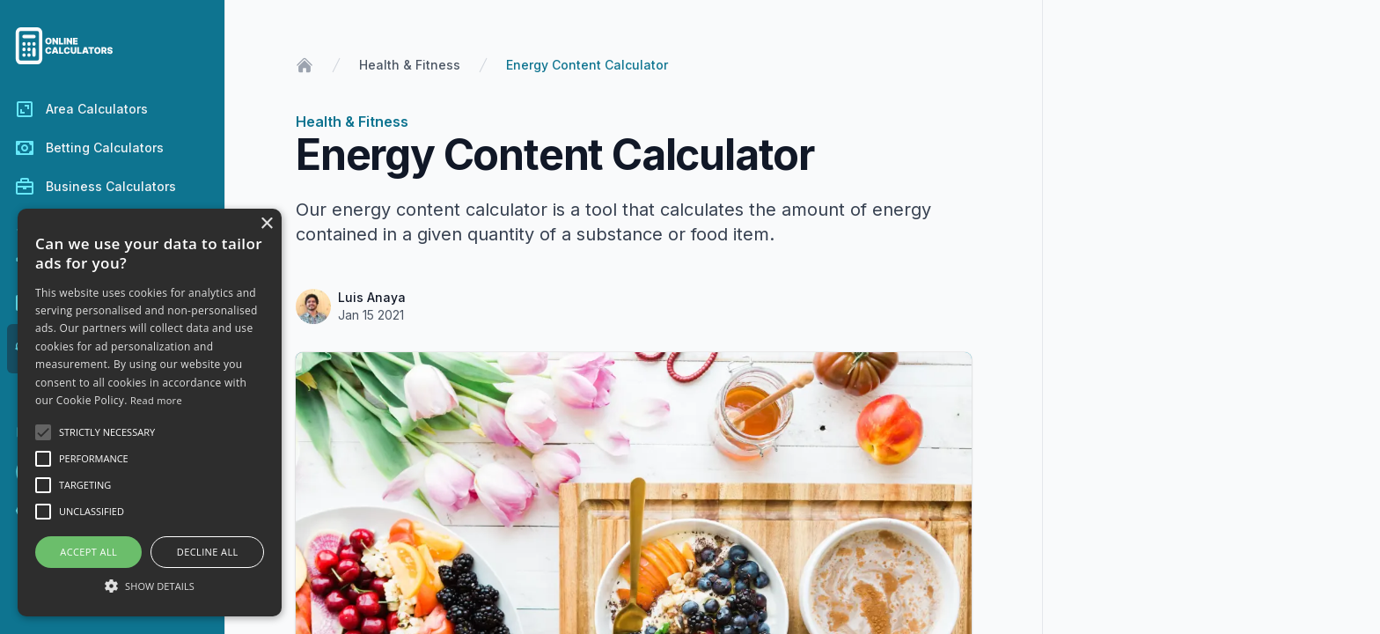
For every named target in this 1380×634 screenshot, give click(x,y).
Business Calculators (95, 186)
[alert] (150, 412)
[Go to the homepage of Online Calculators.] (112, 46)
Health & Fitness (409, 64)
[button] (149, 585)
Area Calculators (81, 109)
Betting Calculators (89, 147)
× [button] (266, 224)
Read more (156, 400)
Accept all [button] (88, 551)
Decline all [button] (208, 551)
